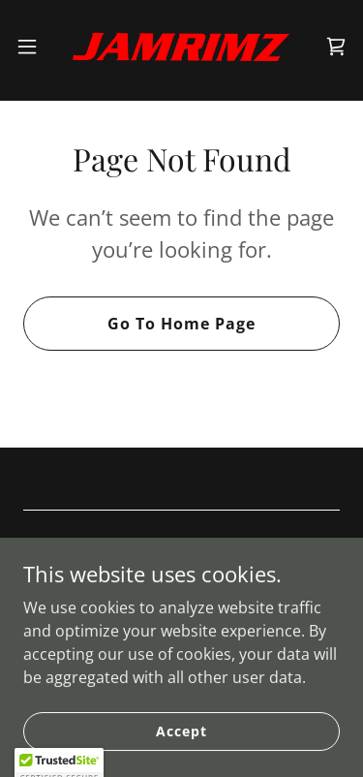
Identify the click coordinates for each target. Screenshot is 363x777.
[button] (34, 46)
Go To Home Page (181, 323)
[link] (181, 46)
